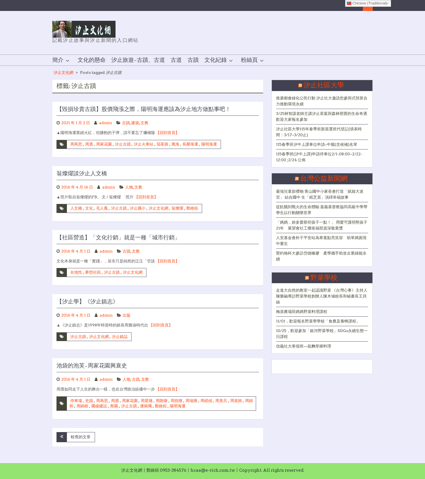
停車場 (76, 400)
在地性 (76, 272)
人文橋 (76, 208)
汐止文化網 (63, 72)
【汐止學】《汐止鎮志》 (87, 302)
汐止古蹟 (123, 144)
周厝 (89, 144)
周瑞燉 (191, 400)
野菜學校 (323, 277)
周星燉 (147, 400)
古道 (176, 60)
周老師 (236, 400)
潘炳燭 (146, 406)
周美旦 (221, 400)
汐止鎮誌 (120, 336)
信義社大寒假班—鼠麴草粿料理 (303, 346)
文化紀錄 (215, 60)
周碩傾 (206, 400)
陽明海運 (209, 144)
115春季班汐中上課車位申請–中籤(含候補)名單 (316, 144)
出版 (126, 315)
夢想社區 (93, 272)
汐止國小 (138, 208)
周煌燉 (176, 400)
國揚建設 (99, 406)
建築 (135, 123)
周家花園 (104, 144)
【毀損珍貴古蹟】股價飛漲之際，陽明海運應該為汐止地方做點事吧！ (143, 109)
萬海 (175, 144)
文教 (144, 123)
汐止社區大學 (324, 85)
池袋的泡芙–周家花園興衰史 (91, 366)
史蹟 (89, 400)
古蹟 (193, 60)
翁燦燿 (177, 208)
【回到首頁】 (167, 132)
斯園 (114, 406)
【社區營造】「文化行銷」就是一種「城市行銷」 (118, 237)
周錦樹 (82, 406)
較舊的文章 (81, 437)
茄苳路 (162, 144)
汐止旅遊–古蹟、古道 (138, 60)
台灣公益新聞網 (323, 178)
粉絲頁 (249, 60)
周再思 (76, 144)
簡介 (58, 60)
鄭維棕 (192, 208)
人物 (129, 187)
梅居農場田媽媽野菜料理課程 (301, 311)
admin (105, 123)
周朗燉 (162, 400)
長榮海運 (190, 144)
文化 (89, 208)
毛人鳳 (102, 208)
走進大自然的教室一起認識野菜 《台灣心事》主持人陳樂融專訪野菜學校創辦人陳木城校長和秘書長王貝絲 (321, 296)
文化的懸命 (92, 60)
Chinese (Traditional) (367, 3)
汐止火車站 (143, 144)
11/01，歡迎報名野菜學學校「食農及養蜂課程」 (318, 321)
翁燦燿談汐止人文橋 (81, 173)
